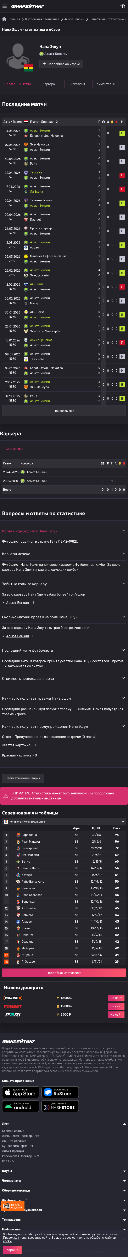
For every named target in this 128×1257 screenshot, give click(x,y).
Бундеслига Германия (17, 1146)
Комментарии (106, 84)
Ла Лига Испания (14, 1141)
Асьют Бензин (17, 603)
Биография (77, 84)
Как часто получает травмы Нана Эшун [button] (36, 698)
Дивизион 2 (49, 122)
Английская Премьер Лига (20, 1136)
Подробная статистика (64, 973)
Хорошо (12, 1250)
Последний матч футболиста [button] (27, 650)
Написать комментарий (22, 778)
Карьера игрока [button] (16, 553)
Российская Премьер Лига (20, 1156)
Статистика (15, 449)
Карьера (49, 84)
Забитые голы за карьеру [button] (24, 583)
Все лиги (8, 1161)
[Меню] (4, 6)
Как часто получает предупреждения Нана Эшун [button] (45, 726)
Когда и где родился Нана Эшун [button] (29, 531)
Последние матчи (17, 84)
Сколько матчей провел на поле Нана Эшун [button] (40, 617)
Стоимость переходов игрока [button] (28, 678)
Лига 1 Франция (13, 1151)
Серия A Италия (13, 1131)
